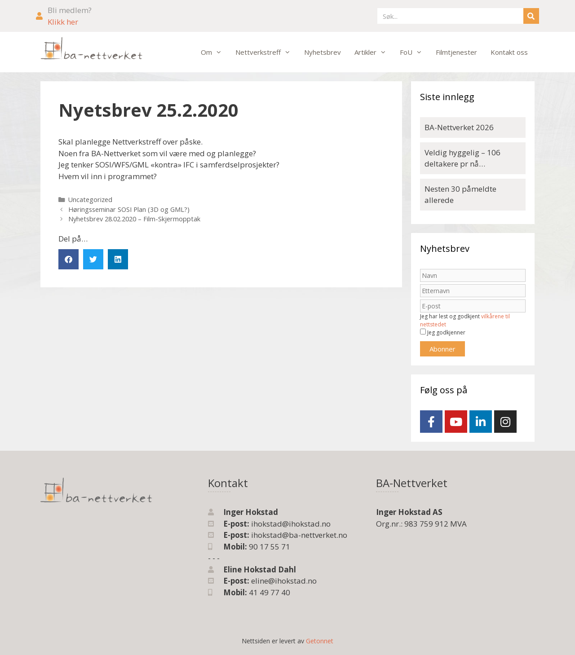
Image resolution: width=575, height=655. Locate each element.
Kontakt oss (509, 52)
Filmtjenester (456, 52)
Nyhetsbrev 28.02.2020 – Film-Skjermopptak (134, 219)
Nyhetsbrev (322, 52)
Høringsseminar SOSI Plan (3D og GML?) (129, 209)
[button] (68, 259)
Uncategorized (90, 199)
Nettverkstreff (266, 52)
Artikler (373, 52)
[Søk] (531, 16)
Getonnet (319, 641)
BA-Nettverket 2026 (459, 127)
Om (215, 52)
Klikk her (63, 22)
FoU (414, 52)
